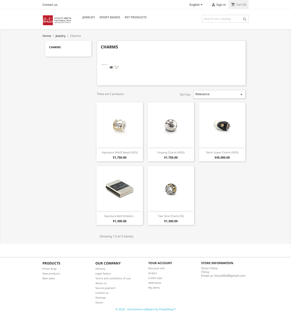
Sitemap (100, 297)
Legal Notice (103, 273)
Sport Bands (109, 17)
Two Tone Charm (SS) (171, 216)
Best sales (48, 278)
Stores (99, 302)
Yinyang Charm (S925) (170, 152)
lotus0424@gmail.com (229, 276)
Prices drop (49, 268)
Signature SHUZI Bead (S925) (120, 152)
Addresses (154, 283)
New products (51, 273)
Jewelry (88, 17)
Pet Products (136, 17)
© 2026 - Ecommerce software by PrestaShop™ (145, 309)
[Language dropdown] (196, 5)
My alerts (154, 287)
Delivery (100, 268)
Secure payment (105, 288)
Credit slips (155, 278)
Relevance (219, 94)
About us (101, 283)
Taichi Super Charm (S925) (222, 152)
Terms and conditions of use (113, 278)
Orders (152, 273)
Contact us (50, 5)
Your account (160, 263)
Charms (55, 47)
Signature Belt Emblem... (119, 216)
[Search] (225, 19)
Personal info (156, 268)
